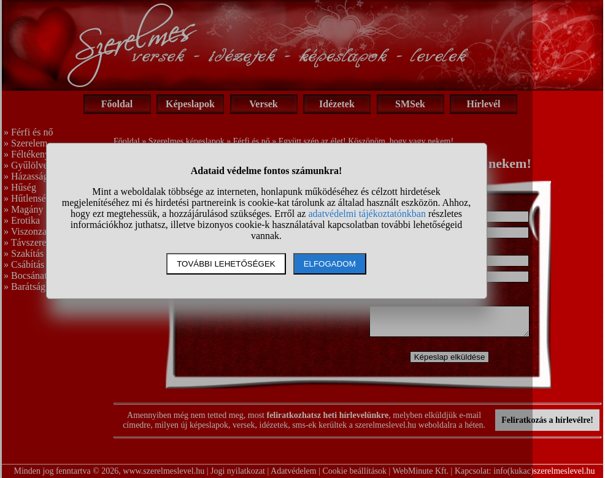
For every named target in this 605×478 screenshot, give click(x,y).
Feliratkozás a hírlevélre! (547, 420)
